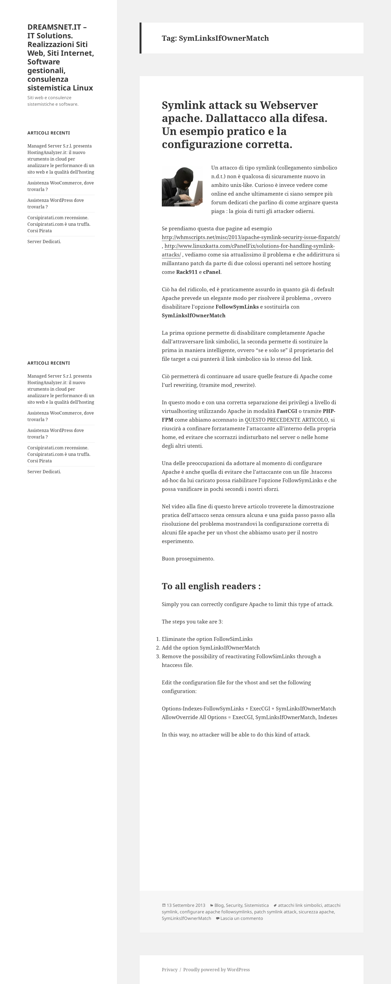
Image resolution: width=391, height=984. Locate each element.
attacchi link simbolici (300, 905)
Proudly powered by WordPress (216, 970)
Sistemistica (256, 905)
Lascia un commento (241, 918)
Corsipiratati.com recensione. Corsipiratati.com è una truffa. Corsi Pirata (58, 224)
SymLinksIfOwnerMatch (186, 918)
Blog (219, 905)
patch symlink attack (275, 912)
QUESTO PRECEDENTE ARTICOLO (286, 419)
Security (234, 905)
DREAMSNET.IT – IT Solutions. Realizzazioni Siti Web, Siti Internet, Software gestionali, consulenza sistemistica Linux (60, 57)
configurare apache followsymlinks (216, 912)
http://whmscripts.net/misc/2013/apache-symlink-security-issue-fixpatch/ (251, 237)
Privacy (170, 970)
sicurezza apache (316, 912)
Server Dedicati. (44, 242)
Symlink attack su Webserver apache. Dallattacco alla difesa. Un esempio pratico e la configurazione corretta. (244, 124)
